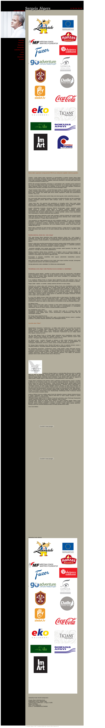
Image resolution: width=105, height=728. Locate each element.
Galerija (22, 54)
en (73, 8)
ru (76, 8)
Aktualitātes (20, 57)
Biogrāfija (21, 40)
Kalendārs (21, 42)
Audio (22, 52)
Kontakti (21, 59)
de (81, 8)
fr (79, 8)
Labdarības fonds (19, 49)
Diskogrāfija (20, 47)
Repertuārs (21, 45)
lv (71, 8)
